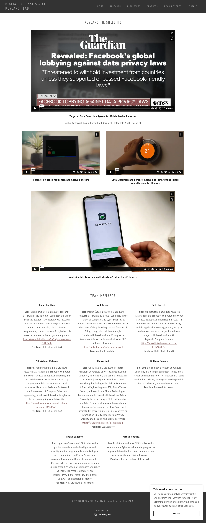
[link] (32, 8)
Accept (176, 513)
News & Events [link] (172, 6)
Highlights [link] (133, 6)
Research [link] (115, 6)
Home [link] (100, 6)
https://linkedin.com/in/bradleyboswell (103, 347)
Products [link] (152, 6)
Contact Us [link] (194, 6)
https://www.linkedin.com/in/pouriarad (102, 422)
